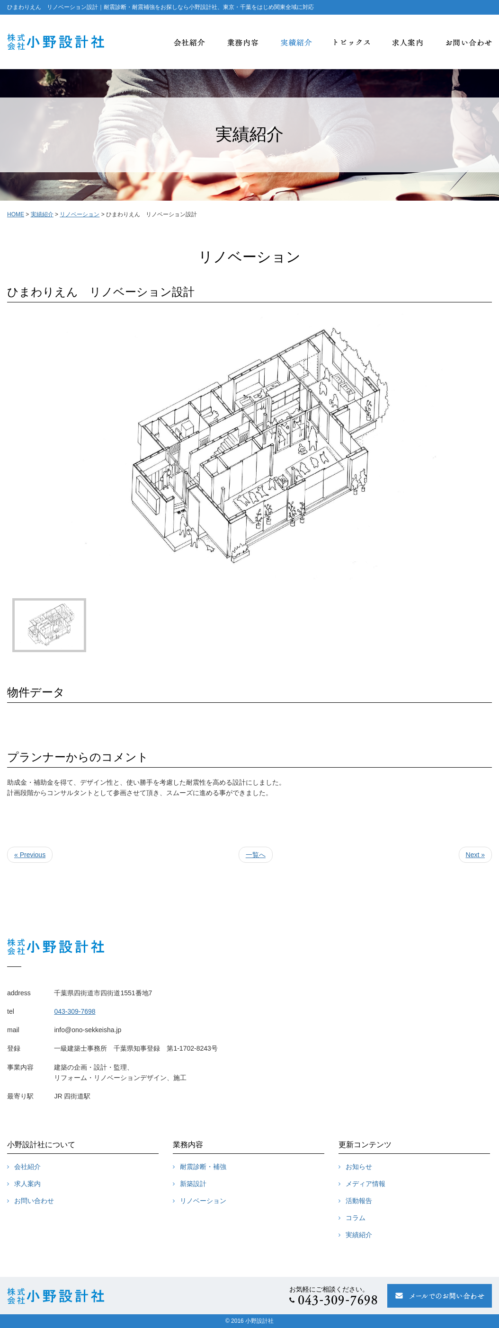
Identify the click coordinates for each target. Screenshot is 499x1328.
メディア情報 (365, 1183)
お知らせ (359, 1166)
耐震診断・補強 (203, 1166)
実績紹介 (359, 1235)
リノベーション (203, 1200)
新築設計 (193, 1183)
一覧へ (256, 855)
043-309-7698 (74, 1011)
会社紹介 (27, 1166)
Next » (475, 855)
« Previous (29, 855)
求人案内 (27, 1183)
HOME (15, 214)
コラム (355, 1218)
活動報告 (359, 1200)
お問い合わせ (34, 1200)
